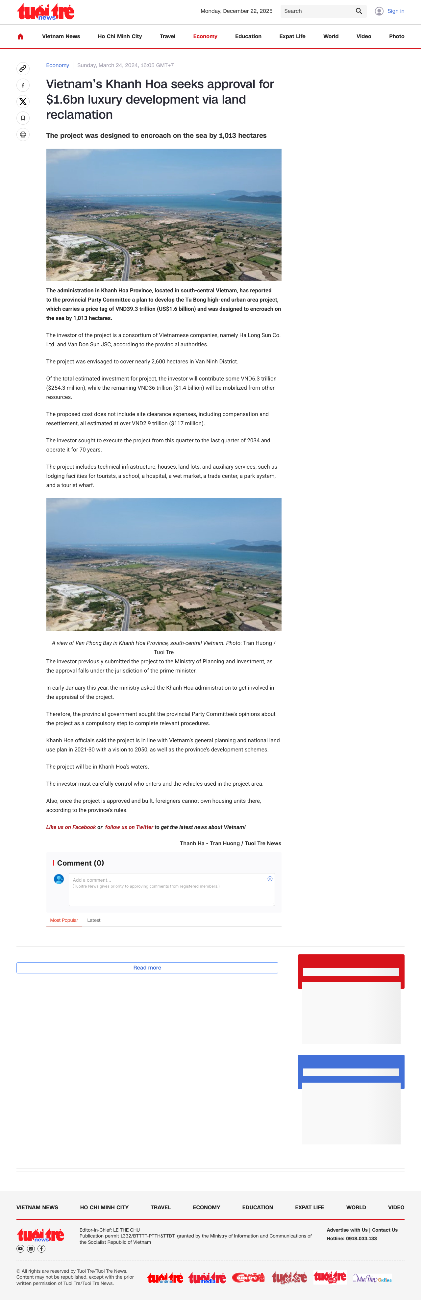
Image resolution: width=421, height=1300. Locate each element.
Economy (205, 36)
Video (364, 36)
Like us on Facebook (71, 827)
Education (248, 36)
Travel (167, 36)
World (331, 36)
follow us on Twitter (128, 827)
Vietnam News (61, 36)
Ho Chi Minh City (120, 36)
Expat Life (293, 36)
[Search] (324, 11)
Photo (397, 36)
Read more (147, 967)
